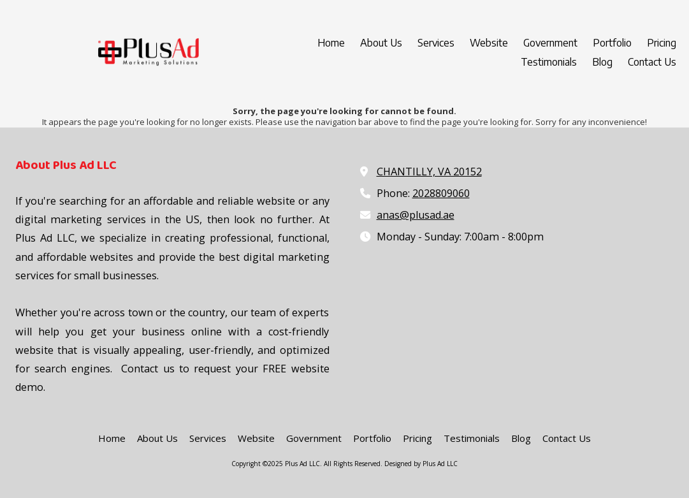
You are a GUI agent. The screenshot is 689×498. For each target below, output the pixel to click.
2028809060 (441, 193)
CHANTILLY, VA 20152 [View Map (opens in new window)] (429, 172)
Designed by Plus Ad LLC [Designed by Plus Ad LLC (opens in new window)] (421, 463)
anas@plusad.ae (415, 215)
